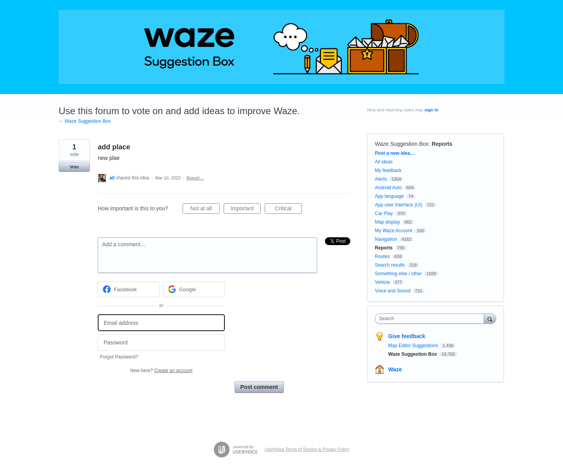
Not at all (205, 209)
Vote (74, 167)
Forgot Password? (119, 357)
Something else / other (398, 273)
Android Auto (388, 187)
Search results (390, 265)
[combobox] (431, 318)
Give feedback (406, 336)
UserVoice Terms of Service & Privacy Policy (307, 449)
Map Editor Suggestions (413, 345)
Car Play (384, 213)
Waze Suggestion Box (402, 144)
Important (246, 209)
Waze (395, 369)
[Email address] (161, 322)
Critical (288, 209)
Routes (382, 256)
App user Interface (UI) (398, 205)
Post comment (259, 387)
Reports (442, 144)
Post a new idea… (395, 153)
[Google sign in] (194, 289)
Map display (387, 222)
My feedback (388, 170)
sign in (431, 110)
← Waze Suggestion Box (85, 121)
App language (389, 196)
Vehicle (382, 282)
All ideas (384, 162)
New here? (161, 370)
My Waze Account (393, 230)
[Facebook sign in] (129, 289)
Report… (195, 178)
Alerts (381, 179)
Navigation (386, 239)
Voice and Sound (393, 291)
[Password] (161, 342)
